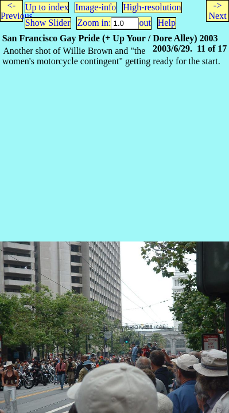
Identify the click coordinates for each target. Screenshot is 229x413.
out (144, 23)
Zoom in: (94, 23)
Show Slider (48, 23)
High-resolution (152, 7)
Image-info (95, 7)
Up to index (47, 7)
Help (167, 23)
